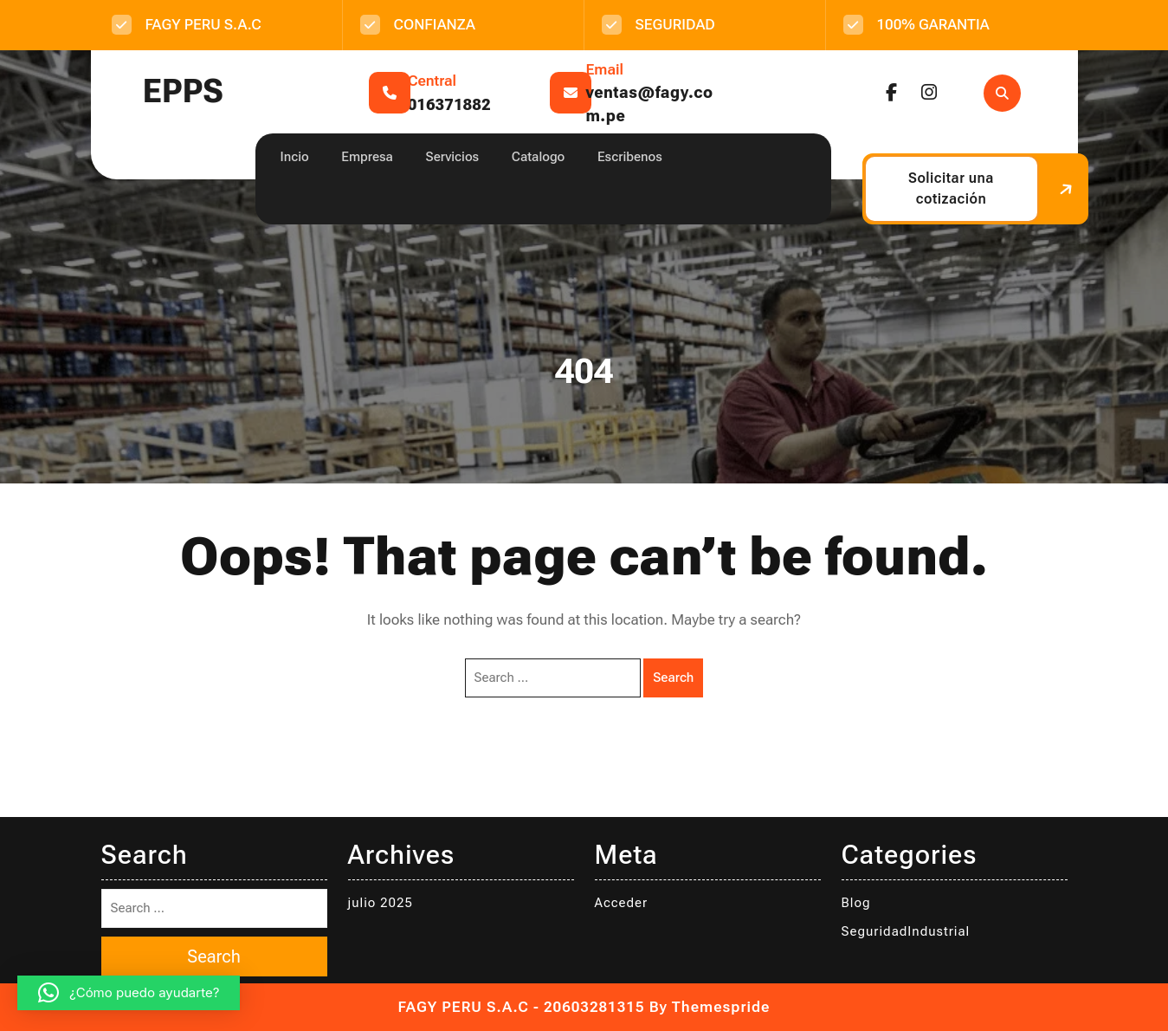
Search (673, 677)
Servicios (453, 157)
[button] (128, 993)
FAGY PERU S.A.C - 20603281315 (521, 1006)
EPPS (183, 91)
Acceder (622, 903)
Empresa (367, 157)
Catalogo (538, 157)
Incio (295, 157)
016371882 (449, 104)
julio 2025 (380, 903)
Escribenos (629, 157)
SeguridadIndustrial (906, 931)
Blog (856, 903)
